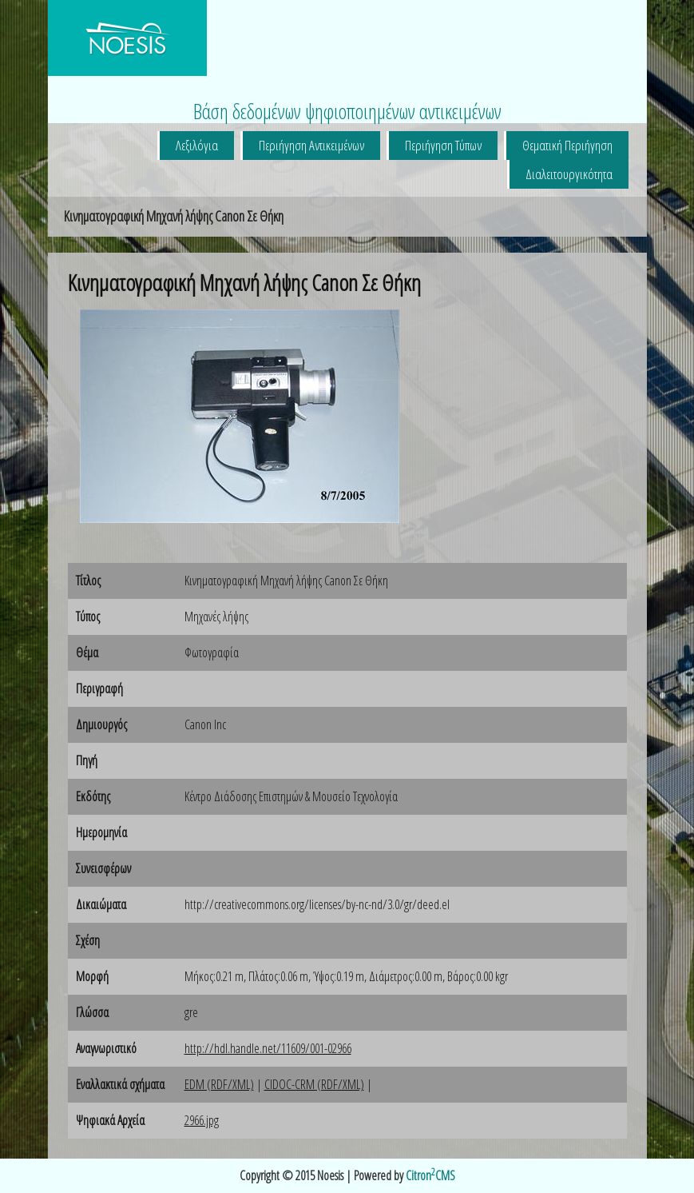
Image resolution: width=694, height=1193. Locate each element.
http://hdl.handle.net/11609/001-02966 (267, 1048)
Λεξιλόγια (197, 145)
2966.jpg (201, 1120)
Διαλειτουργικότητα (569, 174)
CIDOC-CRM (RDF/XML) (314, 1084)
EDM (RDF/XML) (219, 1084)
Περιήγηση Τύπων (443, 145)
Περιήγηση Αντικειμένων (311, 145)
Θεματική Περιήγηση (567, 145)
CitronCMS (430, 1175)
